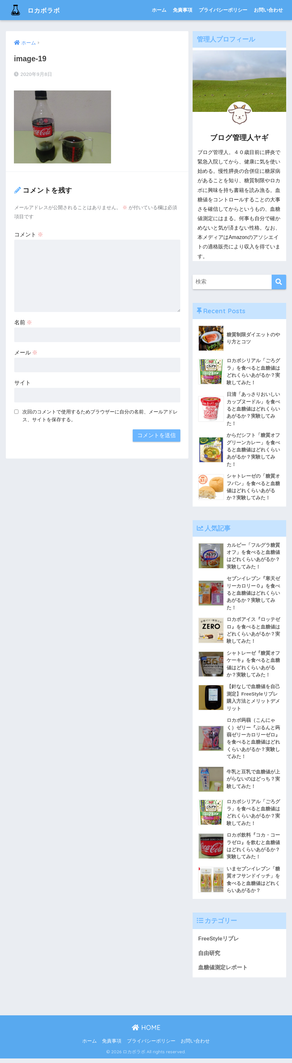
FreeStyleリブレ (218, 943)
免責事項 (182, 10)
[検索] (279, 282)
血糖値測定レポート (223, 972)
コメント (28, 235)
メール (26, 353)
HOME (146, 1032)
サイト (22, 383)
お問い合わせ (268, 10)
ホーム (159, 10)
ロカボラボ (37, 10)
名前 (23, 322)
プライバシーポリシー (223, 10)
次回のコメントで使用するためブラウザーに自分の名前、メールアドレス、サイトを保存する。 (100, 416)
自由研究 (209, 957)
